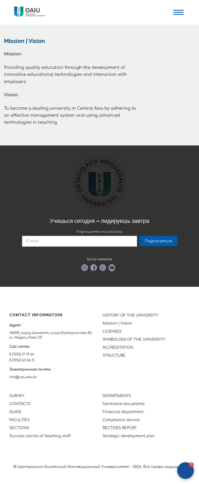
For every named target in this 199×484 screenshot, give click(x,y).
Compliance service (121, 420)
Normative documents (124, 404)
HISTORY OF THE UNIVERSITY (130, 315)
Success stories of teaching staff (40, 436)
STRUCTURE (114, 355)
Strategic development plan (129, 436)
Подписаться (158, 241)
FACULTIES (19, 420)
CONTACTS (20, 404)
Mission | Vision (117, 323)
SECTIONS (19, 428)
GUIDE (15, 412)
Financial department (123, 412)
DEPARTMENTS (117, 396)
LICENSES (112, 331)
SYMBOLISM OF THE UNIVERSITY (134, 339)
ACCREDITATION (118, 347)
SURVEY (16, 396)
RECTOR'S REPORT (120, 428)
